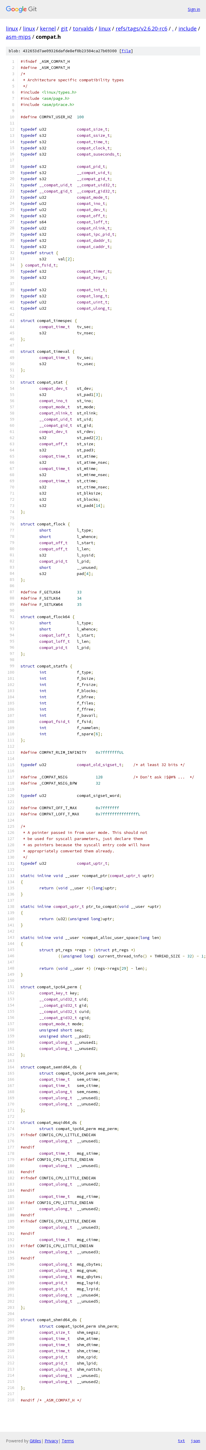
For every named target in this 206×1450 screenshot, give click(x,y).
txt (181, 1440)
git (64, 28)
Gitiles (35, 1441)
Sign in (194, 9)
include (187, 28)
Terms (68, 1441)
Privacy (51, 1441)
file (126, 50)
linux (12, 28)
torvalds (83, 28)
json (195, 1440)
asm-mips (18, 36)
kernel (48, 28)
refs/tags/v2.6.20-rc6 (141, 28)
